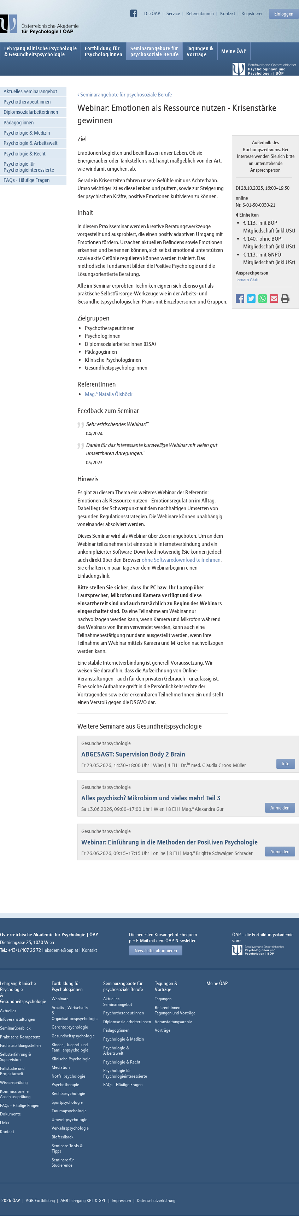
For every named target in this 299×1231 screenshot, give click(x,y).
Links (4, 1122)
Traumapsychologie (69, 1110)
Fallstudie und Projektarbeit (12, 1071)
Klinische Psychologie (71, 1058)
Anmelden (279, 808)
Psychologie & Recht (25, 154)
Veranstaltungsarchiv (173, 1021)
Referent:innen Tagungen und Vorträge (175, 1010)
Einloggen (283, 14)
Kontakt (227, 13)
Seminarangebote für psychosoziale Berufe (124, 94)
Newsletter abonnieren (156, 950)
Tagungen (163, 998)
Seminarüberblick (15, 1028)
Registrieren (252, 13)
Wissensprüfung (14, 1082)
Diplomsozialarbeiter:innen (31, 112)
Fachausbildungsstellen (20, 1045)
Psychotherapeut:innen (27, 102)
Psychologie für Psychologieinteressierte (29, 167)
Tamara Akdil (247, 279)
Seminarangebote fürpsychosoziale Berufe (154, 51)
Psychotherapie (65, 1084)
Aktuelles (8, 1010)
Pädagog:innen (19, 122)
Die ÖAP (152, 13)
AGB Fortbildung (40, 1200)
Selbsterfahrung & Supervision (15, 1057)
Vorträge (162, 1030)
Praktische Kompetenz (20, 1036)
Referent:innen (200, 13)
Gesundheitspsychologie (73, 1035)
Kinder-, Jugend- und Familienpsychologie (70, 1047)
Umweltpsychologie (69, 1119)
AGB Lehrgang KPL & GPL (83, 1200)
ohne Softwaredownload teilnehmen (181, 559)
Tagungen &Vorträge (200, 51)
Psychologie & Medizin (27, 133)
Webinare (60, 998)
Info (285, 763)
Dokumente (10, 1114)
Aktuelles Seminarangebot (30, 91)
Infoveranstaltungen (17, 1019)
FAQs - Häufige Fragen (26, 180)
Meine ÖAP (233, 51)
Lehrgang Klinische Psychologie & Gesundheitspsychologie (40, 51)
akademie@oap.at (61, 950)
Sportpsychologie (67, 1102)
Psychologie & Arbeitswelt (31, 143)
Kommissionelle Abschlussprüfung (15, 1094)
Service (173, 13)
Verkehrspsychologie (70, 1128)
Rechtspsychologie (68, 1093)
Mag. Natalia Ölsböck (109, 394)
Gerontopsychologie (70, 1027)
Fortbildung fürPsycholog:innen (104, 51)
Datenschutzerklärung (156, 1200)
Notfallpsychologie (68, 1076)
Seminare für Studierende (63, 1162)
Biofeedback (63, 1136)
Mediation (61, 1067)
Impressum (121, 1200)
